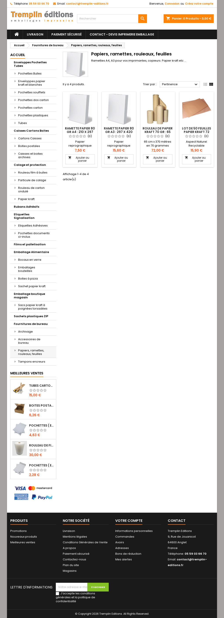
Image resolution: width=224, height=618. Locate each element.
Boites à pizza (28, 278)
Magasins (70, 571)
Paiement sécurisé (66, 34)
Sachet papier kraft (32, 286)
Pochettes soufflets (31, 92)
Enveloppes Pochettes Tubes (30, 64)
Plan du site (71, 565)
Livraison (35, 34)
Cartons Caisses (30, 138)
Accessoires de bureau (29, 341)
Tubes (22, 123)
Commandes (124, 537)
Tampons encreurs (31, 361)
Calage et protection (30, 165)
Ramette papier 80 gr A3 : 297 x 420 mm (119, 132)
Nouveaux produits (23, 537)
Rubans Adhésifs (26, 207)
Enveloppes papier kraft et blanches (31, 83)
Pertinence (180, 84)
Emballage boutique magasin (29, 295)
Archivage (25, 331)
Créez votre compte (199, 3)
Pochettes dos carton (33, 100)
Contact (177, 520)
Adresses (122, 548)
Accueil (17, 54)
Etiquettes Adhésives (33, 225)
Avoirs (119, 542)
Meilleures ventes (22, 542)
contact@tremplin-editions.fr (87, 3)
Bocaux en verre (29, 260)
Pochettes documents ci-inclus (34, 235)
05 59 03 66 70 (39, 3)
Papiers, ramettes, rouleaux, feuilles (31, 352)
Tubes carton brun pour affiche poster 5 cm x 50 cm (41, 385)
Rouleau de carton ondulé (31, 189)
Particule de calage (32, 180)
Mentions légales (75, 537)
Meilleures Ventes (26, 373)
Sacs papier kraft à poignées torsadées (32, 307)
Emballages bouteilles (26, 269)
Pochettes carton (30, 108)
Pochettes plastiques (33, 115)
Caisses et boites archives (30, 155)
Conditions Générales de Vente (85, 542)
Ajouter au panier (78, 159)
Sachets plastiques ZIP (31, 316)
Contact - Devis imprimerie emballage (122, 34)
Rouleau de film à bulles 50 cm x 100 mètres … (41, 445)
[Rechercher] (112, 18)
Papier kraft (26, 199)
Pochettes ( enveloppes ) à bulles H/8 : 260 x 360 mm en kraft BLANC (41, 425)
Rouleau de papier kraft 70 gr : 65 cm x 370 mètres (158, 132)
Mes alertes (123, 559)
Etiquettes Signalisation (24, 216)
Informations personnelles (134, 531)
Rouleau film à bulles (32, 172)
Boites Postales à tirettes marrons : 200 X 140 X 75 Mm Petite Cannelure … (41, 405)
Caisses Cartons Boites (31, 131)
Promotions (18, 531)
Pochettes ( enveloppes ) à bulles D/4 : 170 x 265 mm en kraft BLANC (41, 465)
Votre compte (128, 520)
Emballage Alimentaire (31, 252)
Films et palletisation (30, 244)
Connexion (172, 3)
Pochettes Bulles (30, 73)
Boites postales (29, 146)
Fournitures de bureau (31, 324)
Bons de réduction (128, 554)
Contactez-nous (74, 559)
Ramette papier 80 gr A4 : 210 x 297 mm (80, 132)
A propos (69, 548)
